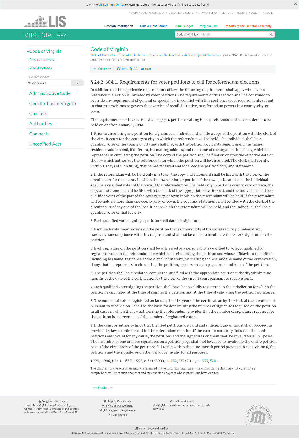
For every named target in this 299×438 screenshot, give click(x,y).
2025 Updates (40, 68)
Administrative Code (50, 93)
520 (213, 360)
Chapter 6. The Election (164, 55)
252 (182, 360)
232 (174, 360)
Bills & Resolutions (153, 26)
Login (269, 12)
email (146, 68)
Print (121, 68)
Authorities (40, 123)
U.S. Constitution (117, 414)
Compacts (39, 133)
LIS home (227, 12)
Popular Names (41, 59)
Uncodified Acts (45, 144)
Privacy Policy (208, 12)
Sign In (231, 433)
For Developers (182, 401)
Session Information (118, 26)
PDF (134, 68)
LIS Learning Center (111, 4)
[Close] (295, 3)
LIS (47, 21)
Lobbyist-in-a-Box (158, 428)
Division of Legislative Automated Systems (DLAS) (198, 433)
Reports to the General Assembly (248, 26)
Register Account (249, 12)
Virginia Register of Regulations (117, 410)
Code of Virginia (188, 34)
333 (205, 360)
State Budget (183, 26)
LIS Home (140, 428)
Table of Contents (103, 55)
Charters (38, 113)
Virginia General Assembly (146, 12)
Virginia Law (209, 26)
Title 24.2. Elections (132, 55)
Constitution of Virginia (52, 103)
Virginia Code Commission (117, 405)
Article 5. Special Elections (201, 55)
